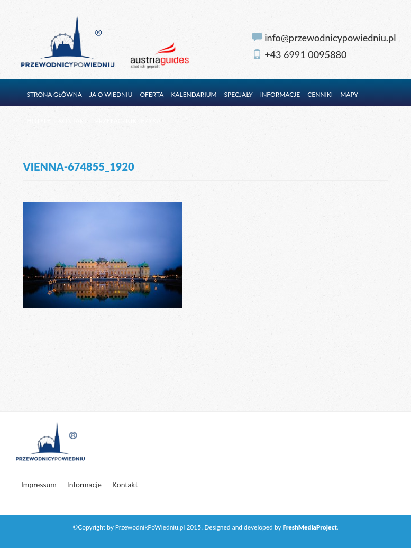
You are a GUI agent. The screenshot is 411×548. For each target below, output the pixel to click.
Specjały (238, 94)
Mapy (349, 94)
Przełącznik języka (128, 121)
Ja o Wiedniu (110, 94)
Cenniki (320, 94)
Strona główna (55, 94)
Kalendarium (193, 94)
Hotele (39, 121)
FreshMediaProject (309, 527)
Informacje (280, 94)
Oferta (151, 94)
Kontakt (73, 121)
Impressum (39, 484)
